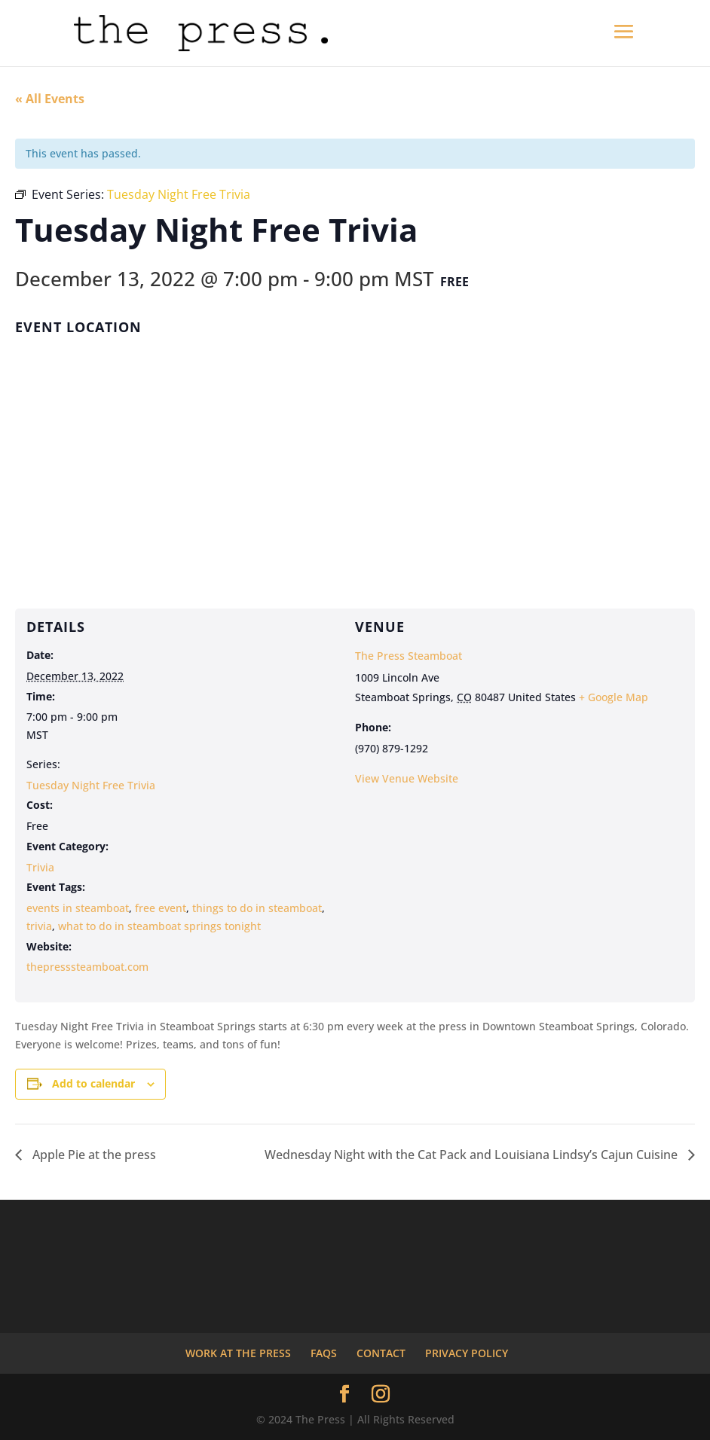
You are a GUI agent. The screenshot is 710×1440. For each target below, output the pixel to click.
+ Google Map (613, 697)
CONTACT (381, 1353)
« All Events (49, 98)
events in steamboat (77, 908)
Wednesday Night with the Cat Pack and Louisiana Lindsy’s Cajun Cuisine (473, 1154)
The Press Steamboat (408, 655)
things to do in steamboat (257, 908)
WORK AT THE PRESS (238, 1353)
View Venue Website (406, 778)
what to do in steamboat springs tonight (159, 926)
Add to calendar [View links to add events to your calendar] (93, 1083)
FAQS (324, 1353)
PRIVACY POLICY (466, 1353)
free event (160, 908)
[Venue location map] (355, 460)
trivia (39, 926)
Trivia (40, 867)
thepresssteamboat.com (87, 966)
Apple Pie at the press (92, 1154)
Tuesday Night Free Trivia (90, 785)
